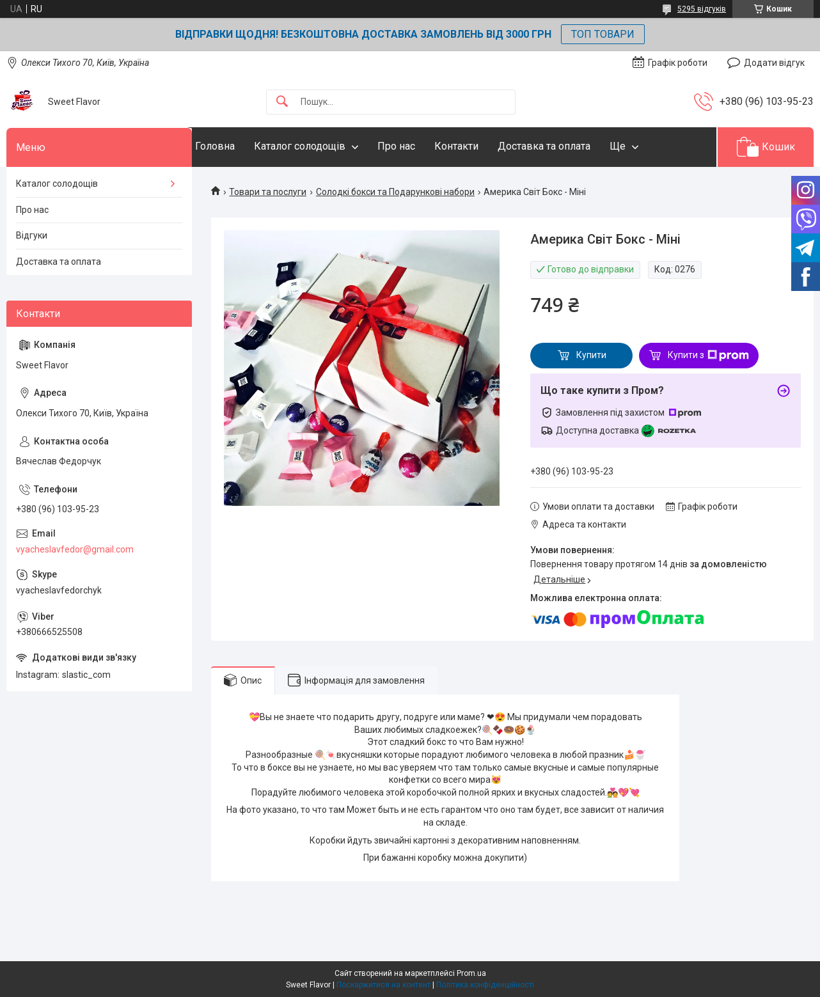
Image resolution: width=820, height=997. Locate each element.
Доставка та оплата (569, 146)
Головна (240, 146)
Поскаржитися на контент (383, 984)
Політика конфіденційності (485, 984)
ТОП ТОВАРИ (603, 34)
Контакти (482, 146)
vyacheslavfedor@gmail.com (75, 549)
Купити (591, 355)
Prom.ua (471, 973)
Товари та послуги (267, 192)
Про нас (422, 146)
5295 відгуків (701, 8)
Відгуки (31, 235)
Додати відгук (774, 63)
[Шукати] (282, 102)
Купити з (708, 355)
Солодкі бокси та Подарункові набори (395, 192)
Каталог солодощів (325, 146)
